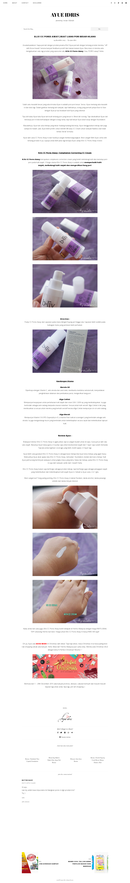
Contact (25, 3)
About (14, 3)
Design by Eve (70, 880)
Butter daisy (27, 780)
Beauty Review (66, 737)
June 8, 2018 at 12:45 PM (29, 783)
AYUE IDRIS (65, 14)
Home (5, 3)
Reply (23, 798)
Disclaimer (37, 3)
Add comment (25, 802)
